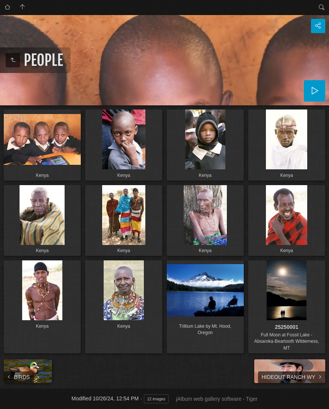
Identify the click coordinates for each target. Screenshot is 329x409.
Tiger (251, 399)
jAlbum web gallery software (208, 399)
